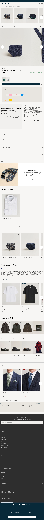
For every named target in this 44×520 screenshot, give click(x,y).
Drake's (3, 68)
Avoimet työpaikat (4, 443)
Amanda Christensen (7, 392)
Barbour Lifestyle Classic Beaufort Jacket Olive (5, 336)
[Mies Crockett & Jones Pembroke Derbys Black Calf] (27, 347)
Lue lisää (26, 508)
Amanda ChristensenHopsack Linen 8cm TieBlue (30, 394)
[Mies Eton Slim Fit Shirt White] (11, 205)
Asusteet (3, 29)
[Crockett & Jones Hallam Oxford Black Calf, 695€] (5, 350)
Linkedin (2, 478)
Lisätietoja (30, 179)
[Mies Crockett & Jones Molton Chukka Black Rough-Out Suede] (16, 347)
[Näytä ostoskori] (40, 3)
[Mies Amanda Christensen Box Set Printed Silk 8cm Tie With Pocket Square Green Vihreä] (12, 380)
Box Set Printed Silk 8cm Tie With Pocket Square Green (10, 394)
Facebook (2, 474)
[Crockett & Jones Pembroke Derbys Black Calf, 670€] (27, 350)
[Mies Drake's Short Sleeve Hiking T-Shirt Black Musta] (30, 294)
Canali (3, 23)
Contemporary (15, 117)
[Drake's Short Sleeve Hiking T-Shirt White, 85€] (11, 297)
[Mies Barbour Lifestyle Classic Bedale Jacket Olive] (16, 327)
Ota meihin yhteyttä (4, 457)
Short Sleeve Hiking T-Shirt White (8, 308)
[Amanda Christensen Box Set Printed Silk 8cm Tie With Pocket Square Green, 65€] (11, 383)
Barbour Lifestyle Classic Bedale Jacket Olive (16, 336)
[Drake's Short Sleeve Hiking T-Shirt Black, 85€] (30, 297)
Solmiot (7, 29)
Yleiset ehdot (3, 439)
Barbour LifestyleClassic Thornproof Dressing (38, 336)
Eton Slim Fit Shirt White (6, 218)
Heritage (4, 117)
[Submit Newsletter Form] (41, 422)
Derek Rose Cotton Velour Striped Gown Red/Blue (38, 355)
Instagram (3, 472)
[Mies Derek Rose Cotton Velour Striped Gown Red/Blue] (38, 347)
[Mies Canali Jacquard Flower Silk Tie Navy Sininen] (7, 15)
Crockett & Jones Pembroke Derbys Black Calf (27, 355)
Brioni (15, 23)
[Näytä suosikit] (37, 3)
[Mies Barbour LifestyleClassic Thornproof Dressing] (38, 327)
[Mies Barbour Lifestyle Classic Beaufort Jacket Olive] (5, 327)
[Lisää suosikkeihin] (18, 195)
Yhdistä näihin (7, 190)
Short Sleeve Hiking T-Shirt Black (28, 308)
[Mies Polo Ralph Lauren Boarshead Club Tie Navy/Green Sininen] (32, 15)
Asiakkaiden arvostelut (5, 461)
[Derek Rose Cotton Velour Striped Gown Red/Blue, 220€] (38, 350)
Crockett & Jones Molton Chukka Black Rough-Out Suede (16, 355)
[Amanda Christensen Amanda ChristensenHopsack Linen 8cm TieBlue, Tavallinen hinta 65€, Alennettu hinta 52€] (31, 383)
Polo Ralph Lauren (30, 23)
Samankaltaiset (10, 226)
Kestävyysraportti (4, 447)
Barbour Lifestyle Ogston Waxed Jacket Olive (27, 336)
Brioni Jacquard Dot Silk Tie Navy (28, 257)
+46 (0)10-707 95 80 (7, 491)
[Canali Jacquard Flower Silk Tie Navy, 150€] (7, 17)
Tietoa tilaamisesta (4, 455)
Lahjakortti (3, 463)
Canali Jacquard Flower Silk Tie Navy (9, 257)
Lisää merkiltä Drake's (10, 265)
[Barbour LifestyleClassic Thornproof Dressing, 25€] (38, 330)
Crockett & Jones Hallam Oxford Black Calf (4, 355)
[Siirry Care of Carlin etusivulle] (5, 3)
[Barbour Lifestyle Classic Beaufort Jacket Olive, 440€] (5, 330)
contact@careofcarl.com (9, 492)
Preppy (9, 117)
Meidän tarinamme (4, 435)
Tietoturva (3, 437)
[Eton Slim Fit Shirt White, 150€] (11, 207)
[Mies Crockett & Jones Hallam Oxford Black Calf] (5, 347)
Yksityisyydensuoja (4, 445)
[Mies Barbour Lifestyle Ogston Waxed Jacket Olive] (27, 327)
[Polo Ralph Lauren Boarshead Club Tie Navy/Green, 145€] (32, 17)
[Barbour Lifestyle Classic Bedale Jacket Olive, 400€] (16, 330)
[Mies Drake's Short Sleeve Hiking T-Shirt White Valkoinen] (11, 294)
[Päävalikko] (42, 3)
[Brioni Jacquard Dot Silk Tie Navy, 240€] (20, 17)
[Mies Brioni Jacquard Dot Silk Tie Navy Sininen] (20, 15)
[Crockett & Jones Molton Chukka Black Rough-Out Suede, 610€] (16, 350)
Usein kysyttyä (3, 459)
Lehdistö (2, 441)
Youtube (2, 476)
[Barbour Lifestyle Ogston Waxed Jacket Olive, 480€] (27, 330)
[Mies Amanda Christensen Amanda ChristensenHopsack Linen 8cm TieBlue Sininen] (31, 380)
